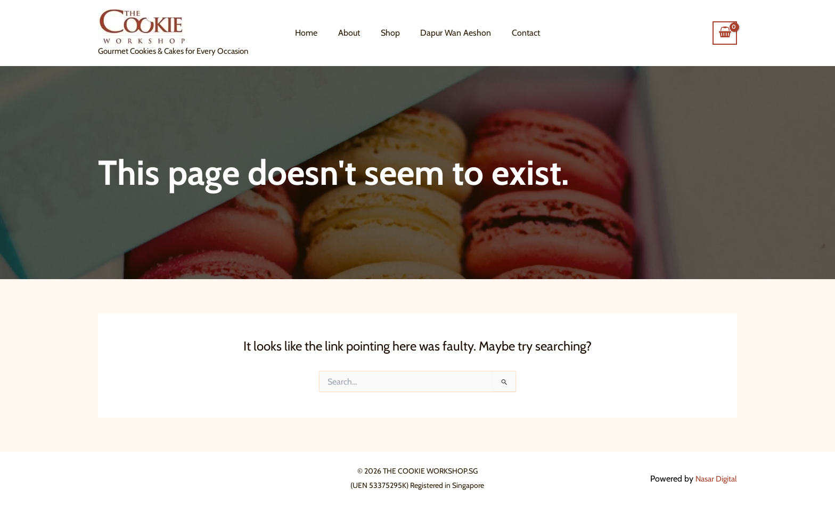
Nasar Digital (714, 479)
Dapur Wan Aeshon (452, 33)
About (353, 33)
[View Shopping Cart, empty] (725, 33)
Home (313, 33)
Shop (390, 33)
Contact (519, 33)
